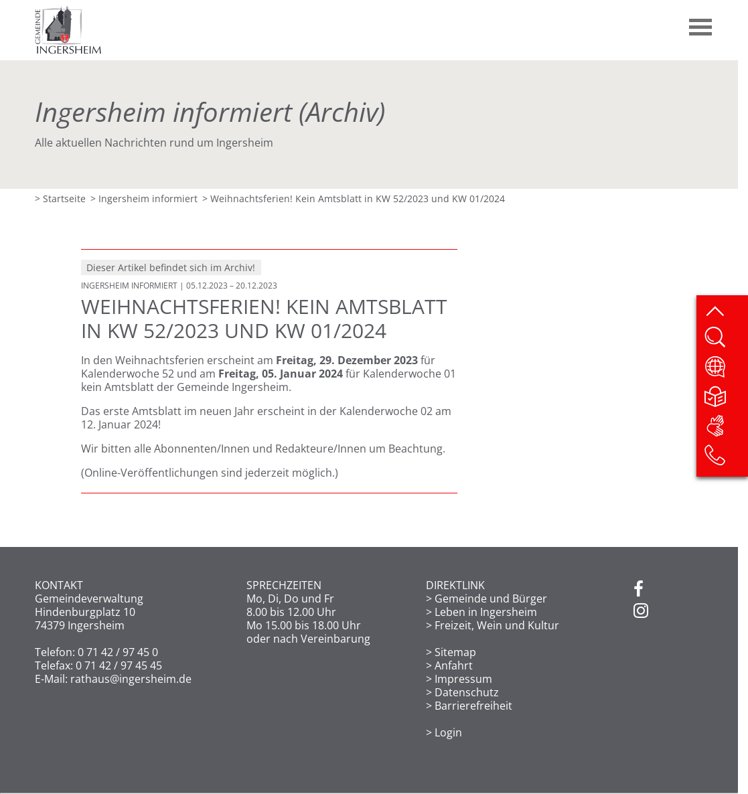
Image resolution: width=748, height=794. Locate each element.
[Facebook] (638, 590)
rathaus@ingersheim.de (131, 678)
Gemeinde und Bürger (491, 598)
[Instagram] (640, 611)
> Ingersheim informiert (144, 198)
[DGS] (725, 430)
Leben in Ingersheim (486, 612)
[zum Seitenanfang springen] (725, 312)
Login (448, 732)
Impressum (463, 678)
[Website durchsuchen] (725, 341)
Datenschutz (467, 692)
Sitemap (455, 652)
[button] (701, 22)
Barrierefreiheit (473, 705)
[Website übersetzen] (725, 371)
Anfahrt (454, 665)
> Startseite (60, 198)
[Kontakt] (725, 459)
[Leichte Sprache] (725, 400)
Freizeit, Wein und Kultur (497, 625)
